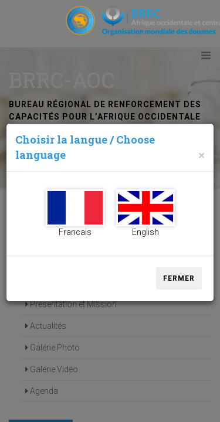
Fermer (179, 278)
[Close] (201, 155)
